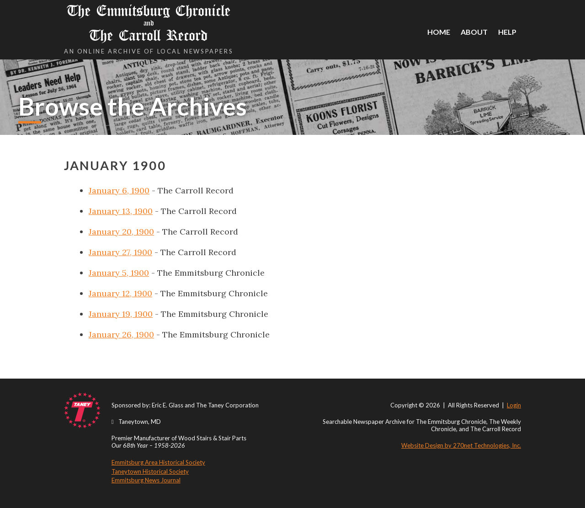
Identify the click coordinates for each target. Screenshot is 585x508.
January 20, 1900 (121, 231)
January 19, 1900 (121, 314)
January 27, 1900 (120, 252)
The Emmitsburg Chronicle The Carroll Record (148, 23)
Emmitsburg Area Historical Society (158, 462)
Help (507, 31)
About (474, 31)
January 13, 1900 (121, 211)
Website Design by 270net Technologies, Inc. (461, 445)
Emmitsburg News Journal (146, 480)
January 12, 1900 (120, 293)
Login (514, 405)
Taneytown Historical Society (150, 471)
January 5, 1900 (119, 272)
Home (438, 31)
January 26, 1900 (121, 334)
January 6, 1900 (119, 190)
